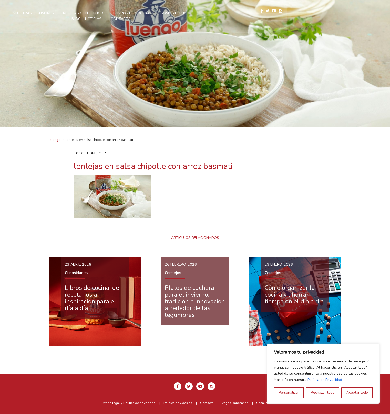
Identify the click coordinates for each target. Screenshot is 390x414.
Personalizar (289, 392)
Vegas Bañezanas (235, 403)
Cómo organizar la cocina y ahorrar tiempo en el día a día (294, 294)
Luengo (54, 139)
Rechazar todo (322, 392)
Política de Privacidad (324, 379)
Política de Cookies (177, 403)
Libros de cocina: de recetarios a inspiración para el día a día (92, 298)
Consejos (173, 273)
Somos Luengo (244, 13)
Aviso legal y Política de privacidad (129, 403)
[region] (323, 374)
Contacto (190, 18)
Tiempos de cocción (200, 13)
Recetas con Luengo (152, 13)
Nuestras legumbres (102, 13)
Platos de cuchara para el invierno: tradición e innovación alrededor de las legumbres (195, 301)
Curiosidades (76, 273)
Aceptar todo (357, 392)
